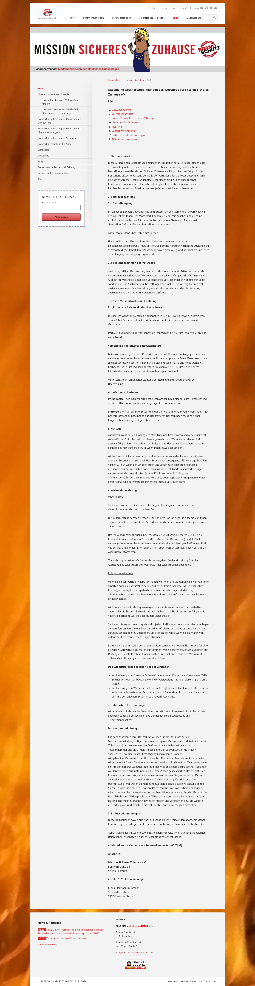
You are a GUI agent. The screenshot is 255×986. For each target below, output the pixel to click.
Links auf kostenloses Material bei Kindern (60, 101)
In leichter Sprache (160, 8)
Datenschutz (194, 17)
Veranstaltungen (121, 17)
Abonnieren (61, 217)
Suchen (214, 17)
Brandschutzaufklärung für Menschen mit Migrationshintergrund (59, 130)
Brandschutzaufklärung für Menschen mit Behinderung (59, 120)
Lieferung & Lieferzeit (125, 122)
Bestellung (43, 155)
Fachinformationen (93, 17)
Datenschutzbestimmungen (128, 135)
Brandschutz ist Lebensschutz (122, 80)
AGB (40, 179)
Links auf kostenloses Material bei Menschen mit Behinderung (60, 111)
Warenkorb (43, 149)
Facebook (201, 8)
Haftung (117, 126)
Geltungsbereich (121, 109)
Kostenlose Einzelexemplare (53, 173)
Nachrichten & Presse (152, 17)
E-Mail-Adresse (49, 202)
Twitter (206, 8)
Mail (215, 8)
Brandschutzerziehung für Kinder (55, 143)
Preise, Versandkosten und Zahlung (132, 118)
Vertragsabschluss (122, 114)
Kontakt (185, 981)
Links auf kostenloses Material (54, 94)
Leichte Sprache (174, 8)
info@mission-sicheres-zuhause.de (134, 952)
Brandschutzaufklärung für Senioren (57, 138)
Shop (175, 17)
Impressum (196, 981)
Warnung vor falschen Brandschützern (62, 938)
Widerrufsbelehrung (123, 131)
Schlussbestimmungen (125, 139)
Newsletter (211, 8)
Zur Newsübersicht (48, 944)
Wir (71, 17)
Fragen (41, 161)
